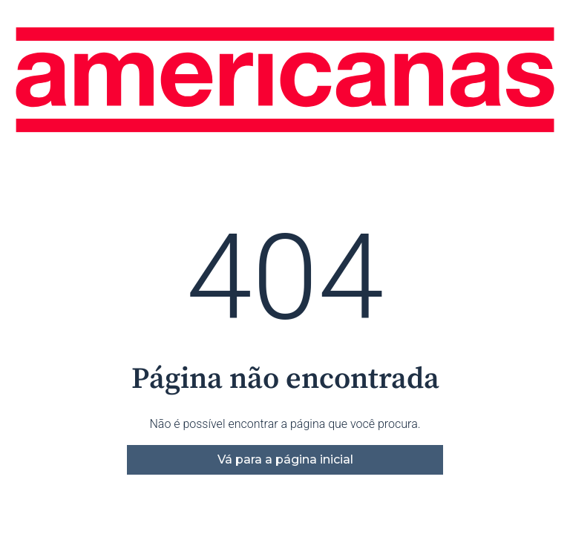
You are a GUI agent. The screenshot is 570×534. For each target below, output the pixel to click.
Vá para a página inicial (285, 459)
